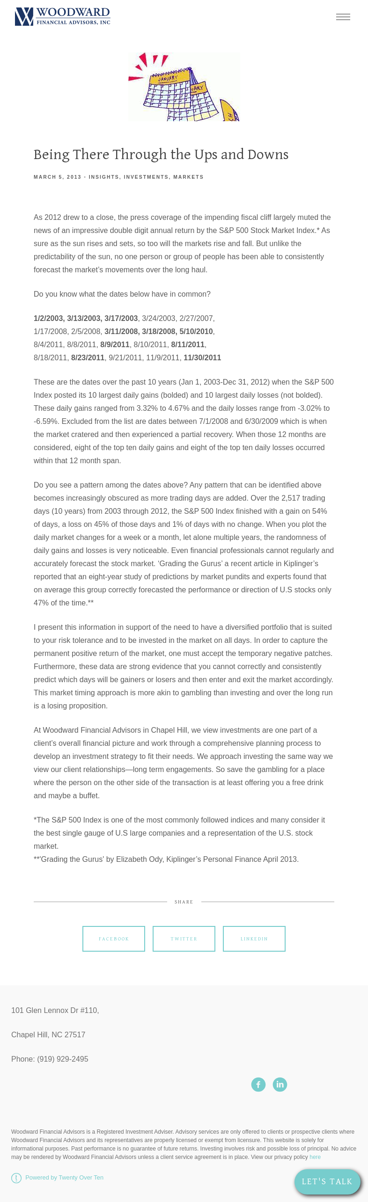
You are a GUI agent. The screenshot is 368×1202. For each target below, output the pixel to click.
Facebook (114, 939)
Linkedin (254, 939)
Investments (146, 177)
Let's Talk (327, 1181)
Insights (104, 177)
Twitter (184, 939)
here (315, 1157)
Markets (188, 177)
